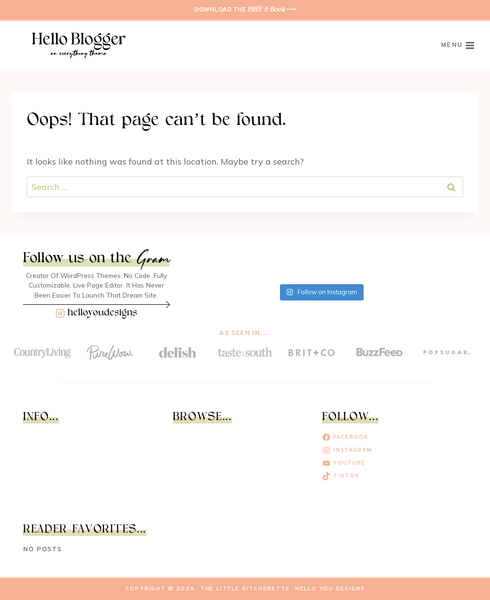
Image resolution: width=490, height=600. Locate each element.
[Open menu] (458, 45)
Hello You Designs (330, 589)
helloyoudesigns (102, 313)
